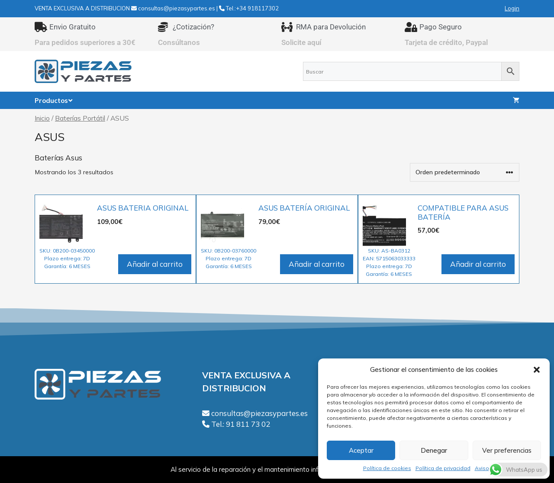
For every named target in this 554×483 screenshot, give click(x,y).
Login (512, 8)
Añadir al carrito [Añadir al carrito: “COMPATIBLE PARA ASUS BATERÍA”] (478, 264)
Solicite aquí (301, 42)
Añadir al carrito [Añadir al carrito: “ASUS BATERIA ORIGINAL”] (155, 264)
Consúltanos (179, 42)
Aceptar (361, 450)
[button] (536, 369)
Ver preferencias (506, 450)
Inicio (42, 118)
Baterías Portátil (80, 118)
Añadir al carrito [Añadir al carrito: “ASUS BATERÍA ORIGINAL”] (317, 264)
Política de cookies (387, 468)
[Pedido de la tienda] (464, 172)
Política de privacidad (443, 468)
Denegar (434, 450)
